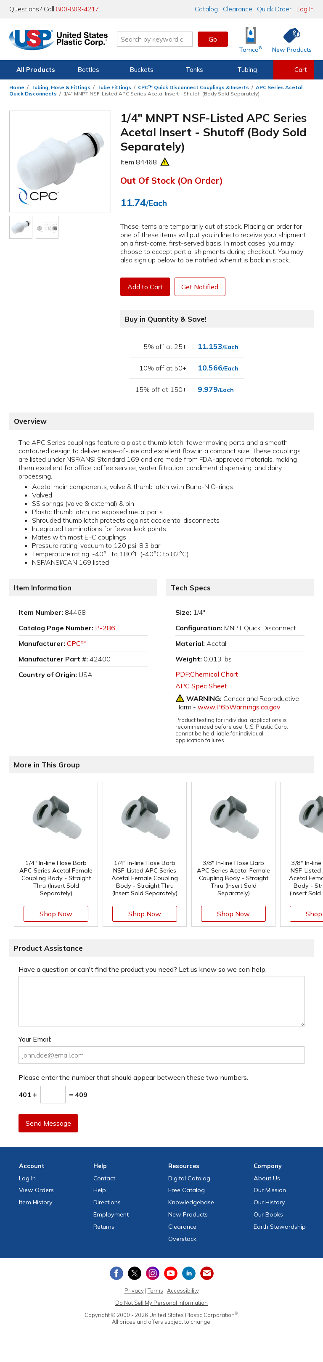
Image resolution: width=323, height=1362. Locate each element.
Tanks (194, 70)
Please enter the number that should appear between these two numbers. (133, 1077)
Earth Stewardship (280, 1226)
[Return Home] (59, 40)
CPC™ (77, 643)
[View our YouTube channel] (170, 1273)
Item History (36, 1202)
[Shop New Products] (289, 39)
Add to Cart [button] (145, 287)
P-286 (105, 628)
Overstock (182, 1239)
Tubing (247, 70)
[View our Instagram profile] (152, 1273)
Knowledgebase (191, 1202)
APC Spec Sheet (201, 686)
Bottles (88, 70)
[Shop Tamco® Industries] (250, 39)
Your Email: (35, 1039)
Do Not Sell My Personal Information (161, 1302)
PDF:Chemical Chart (206, 674)
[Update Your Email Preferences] (207, 1273)
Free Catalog (186, 1190)
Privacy (134, 1290)
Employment (111, 1214)
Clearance (237, 9)
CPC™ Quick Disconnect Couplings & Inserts (193, 87)
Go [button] (213, 39)
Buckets (142, 70)
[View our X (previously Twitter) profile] (134, 1273)
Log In (305, 9)
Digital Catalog (189, 1178)
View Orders (36, 1190)
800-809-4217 (77, 9)
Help (99, 1190)
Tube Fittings (114, 87)
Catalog (206, 9)
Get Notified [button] (200, 287)
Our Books (268, 1214)
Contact (104, 1178)
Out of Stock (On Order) (171, 180)
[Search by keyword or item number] (155, 39)
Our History (269, 1202)
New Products (188, 1214)
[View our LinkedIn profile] (188, 1273)
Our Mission (270, 1190)
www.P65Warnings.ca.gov (239, 707)
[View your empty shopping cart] (293, 69)
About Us (267, 1178)
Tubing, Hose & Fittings (60, 87)
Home (16, 87)
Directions (107, 1202)
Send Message (48, 1123)
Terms (155, 1290)
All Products (35, 70)
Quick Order (274, 9)
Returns (103, 1226)
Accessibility (183, 1290)
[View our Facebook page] (116, 1273)
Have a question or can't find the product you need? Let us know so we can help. (143, 969)
